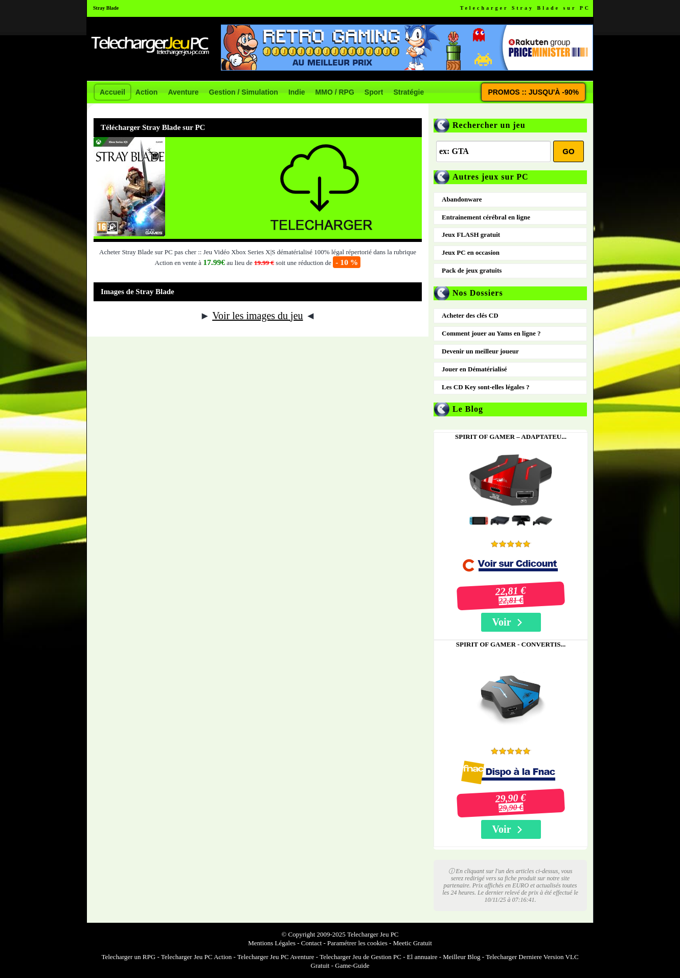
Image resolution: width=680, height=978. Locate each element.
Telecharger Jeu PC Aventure (275, 957)
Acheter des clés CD (470, 315)
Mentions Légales (272, 943)
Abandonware (462, 199)
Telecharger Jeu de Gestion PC (360, 957)
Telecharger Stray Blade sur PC (525, 8)
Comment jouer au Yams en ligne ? (491, 333)
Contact (311, 943)
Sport (374, 92)
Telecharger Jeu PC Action (196, 957)
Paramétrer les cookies (357, 943)
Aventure (183, 92)
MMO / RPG (334, 92)
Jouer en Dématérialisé (474, 369)
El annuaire (422, 957)
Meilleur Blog (461, 957)
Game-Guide (352, 965)
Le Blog (467, 409)
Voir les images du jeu (257, 315)
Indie (296, 92)
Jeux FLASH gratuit (471, 234)
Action (146, 92)
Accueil (112, 92)
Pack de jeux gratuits (472, 270)
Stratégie (408, 92)
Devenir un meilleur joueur (480, 351)
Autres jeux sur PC (490, 176)
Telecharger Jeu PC (373, 934)
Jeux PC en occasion (471, 252)
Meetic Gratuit (412, 943)
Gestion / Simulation (243, 92)
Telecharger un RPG (128, 957)
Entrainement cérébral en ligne (486, 217)
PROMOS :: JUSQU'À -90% (533, 92)
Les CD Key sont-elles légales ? (486, 387)
